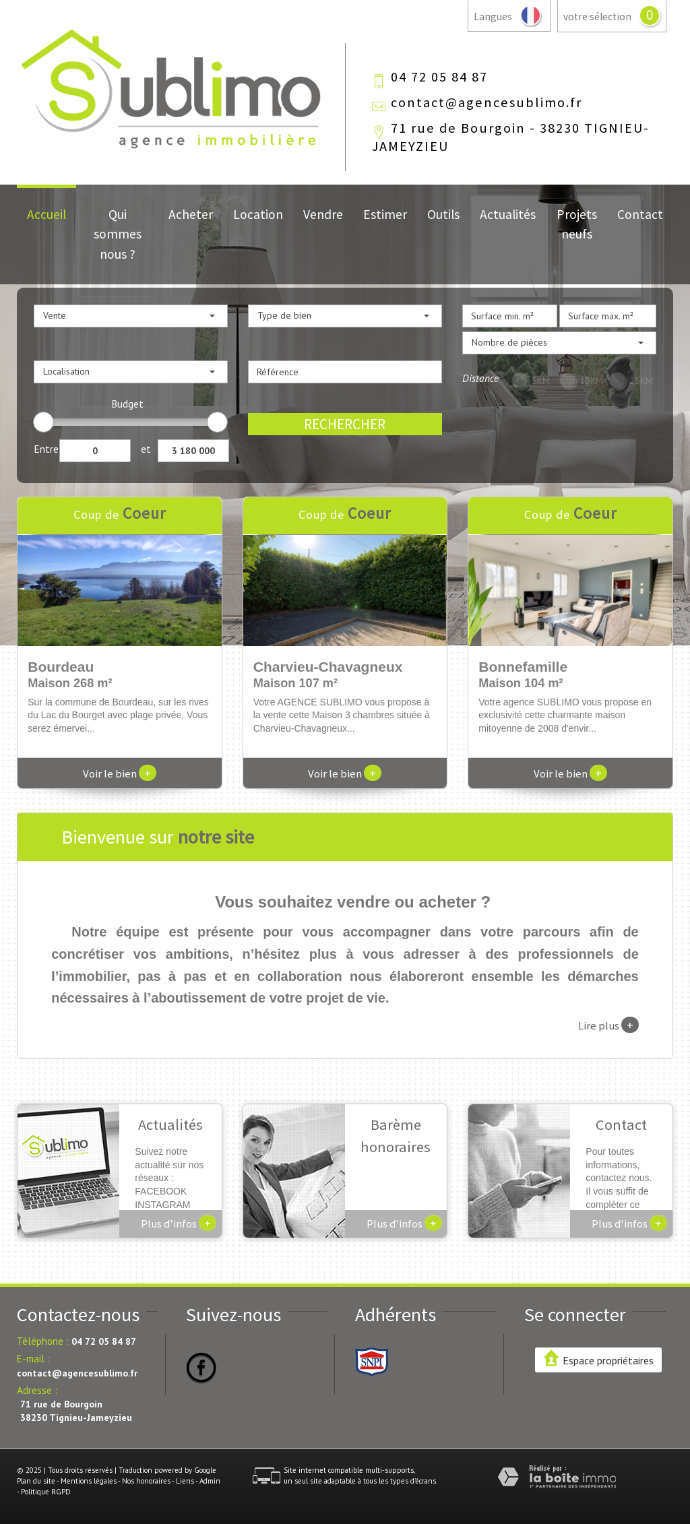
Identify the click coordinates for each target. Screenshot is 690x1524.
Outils (443, 214)
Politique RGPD (46, 1491)
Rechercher (344, 424)
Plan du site (36, 1481)
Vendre (323, 214)
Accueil (46, 214)
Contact (640, 214)
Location (258, 214)
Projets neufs (577, 224)
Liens (185, 1481)
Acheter (190, 214)
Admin (209, 1481)
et (146, 448)
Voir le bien (119, 773)
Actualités (508, 214)
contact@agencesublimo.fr (486, 102)
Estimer (385, 214)
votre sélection (597, 16)
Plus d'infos (178, 1223)
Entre (46, 448)
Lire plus (608, 1025)
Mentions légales (89, 1481)
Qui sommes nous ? (118, 234)
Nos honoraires (146, 1481)
